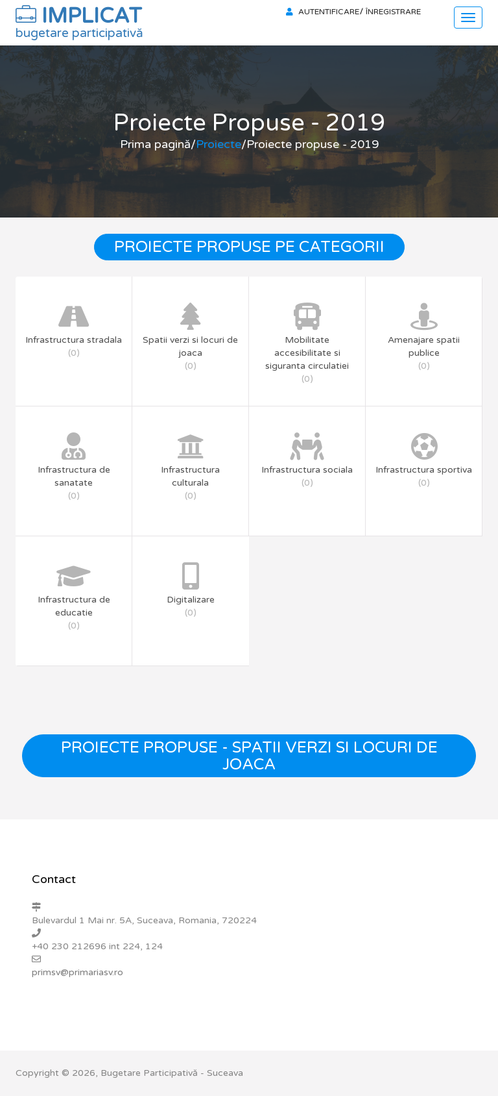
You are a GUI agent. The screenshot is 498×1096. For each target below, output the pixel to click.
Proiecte (218, 144)
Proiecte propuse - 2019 (312, 144)
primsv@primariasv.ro (77, 972)
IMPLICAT (79, 19)
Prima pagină (155, 144)
